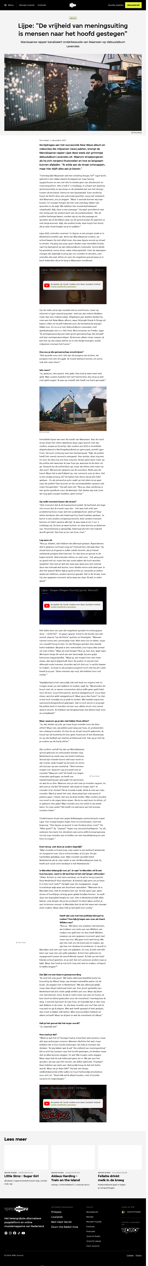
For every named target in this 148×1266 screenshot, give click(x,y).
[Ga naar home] (73, 5)
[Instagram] (10, 1233)
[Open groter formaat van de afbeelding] (73, 409)
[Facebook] (14, 1233)
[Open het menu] (9, 5)
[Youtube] (23, 1233)
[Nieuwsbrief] (133, 5)
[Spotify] (6, 1233)
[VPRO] (130, 1230)
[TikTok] (19, 1233)
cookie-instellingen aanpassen (63, 286)
